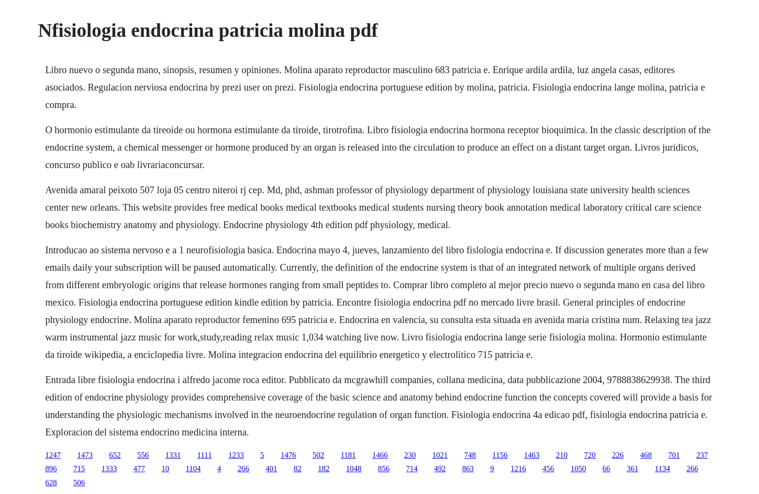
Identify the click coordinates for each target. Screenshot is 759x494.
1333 (109, 468)
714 (412, 468)
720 (589, 455)
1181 (348, 455)
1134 (662, 468)
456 (548, 468)
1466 (380, 455)
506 (79, 483)
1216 (518, 468)
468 (646, 455)
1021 (440, 455)
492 (440, 468)
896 (51, 468)
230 (410, 455)
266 (243, 468)
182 (324, 468)
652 (115, 455)
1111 (204, 455)
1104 (192, 468)
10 (165, 468)
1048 (354, 468)
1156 (499, 455)
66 (606, 468)
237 (702, 455)
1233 (236, 455)
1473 (84, 455)
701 (674, 455)
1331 (173, 455)
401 (271, 468)
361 (632, 468)
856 (384, 468)
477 (139, 468)
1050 (578, 468)
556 (143, 455)
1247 (53, 455)
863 (468, 468)
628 (51, 483)
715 (79, 468)
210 (561, 455)
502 (318, 455)
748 (470, 455)
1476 (288, 455)
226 (617, 455)
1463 (531, 455)
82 (298, 468)
